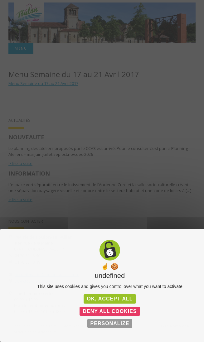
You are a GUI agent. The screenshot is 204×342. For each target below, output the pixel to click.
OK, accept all (110, 298)
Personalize (109, 323)
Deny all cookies (110, 311)
